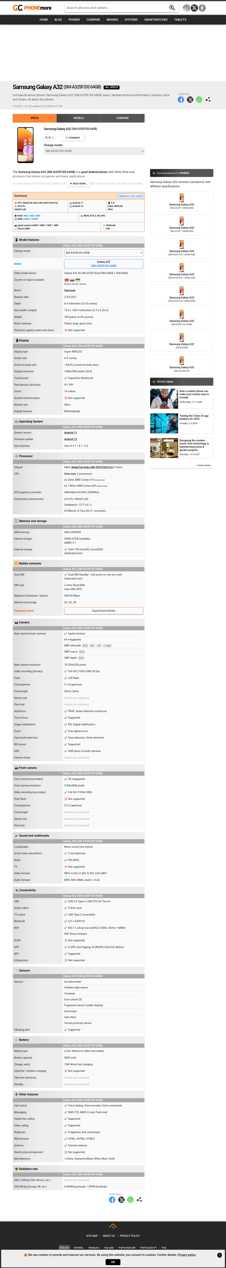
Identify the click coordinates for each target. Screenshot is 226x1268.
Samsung (69, 290)
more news (204, 465)
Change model (53, 145)
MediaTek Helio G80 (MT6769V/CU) (92, 467)
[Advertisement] (113, 52)
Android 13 (70, 439)
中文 (164, 1247)
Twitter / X (194, 8)
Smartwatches (155, 19)
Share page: (208, 99)
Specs (35, 118)
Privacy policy (130, 1236)
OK (113, 1262)
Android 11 (70, 432)
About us (109, 1236)
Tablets (180, 19)
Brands (112, 19)
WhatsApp (199, 99)
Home (44, 19)
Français (93, 1247)
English (64, 1247)
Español (79, 1247)
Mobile (165, 381)
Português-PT (148, 1247)
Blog (58, 19)
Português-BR (127, 1247)
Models (79, 118)
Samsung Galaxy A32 (182, 201)
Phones (74, 19)
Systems (131, 19)
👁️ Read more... (79, 183)
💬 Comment (72, 137)
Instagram (186, 8)
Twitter (190, 99)
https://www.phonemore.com (33, 8)
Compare (93, 19)
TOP (113, 1227)
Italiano (109, 1247)
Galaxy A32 (103, 264)
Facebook (202, 8)
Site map (92, 1236)
